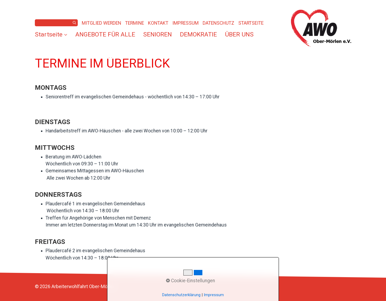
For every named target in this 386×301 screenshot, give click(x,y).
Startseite (51, 34)
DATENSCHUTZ (218, 23)
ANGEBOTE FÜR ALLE (105, 34)
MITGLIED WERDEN (101, 23)
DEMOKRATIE (198, 34)
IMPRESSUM (185, 23)
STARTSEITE (250, 23)
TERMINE (134, 23)
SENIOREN (157, 34)
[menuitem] (53, 34)
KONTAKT (158, 23)
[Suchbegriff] (56, 22)
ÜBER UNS (239, 34)
